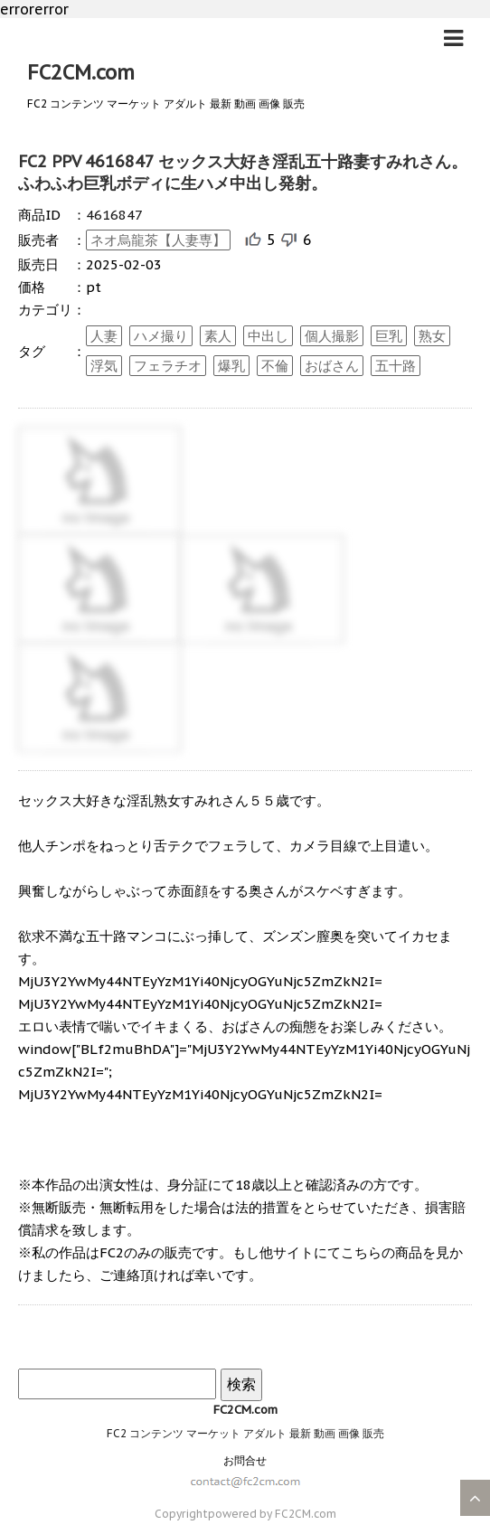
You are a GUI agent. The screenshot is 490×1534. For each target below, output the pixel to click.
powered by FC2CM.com (272, 1513)
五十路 (395, 365)
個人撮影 (332, 335)
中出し (268, 335)
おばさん (332, 365)
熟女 (432, 335)
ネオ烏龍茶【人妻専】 (158, 240)
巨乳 (388, 335)
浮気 (104, 365)
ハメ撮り (161, 335)
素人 (217, 335)
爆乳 (231, 365)
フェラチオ (168, 365)
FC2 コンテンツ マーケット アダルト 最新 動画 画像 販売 (245, 1433)
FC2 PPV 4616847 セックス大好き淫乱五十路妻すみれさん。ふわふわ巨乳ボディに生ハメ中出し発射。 (242, 172)
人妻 (104, 335)
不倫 (274, 365)
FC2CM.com (81, 72)
